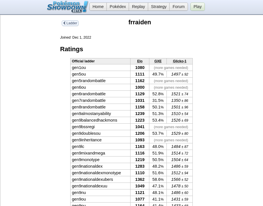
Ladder (70, 23)
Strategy (159, 6)
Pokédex (118, 6)
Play (198, 6)
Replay (138, 6)
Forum (178, 6)
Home (96, 7)
